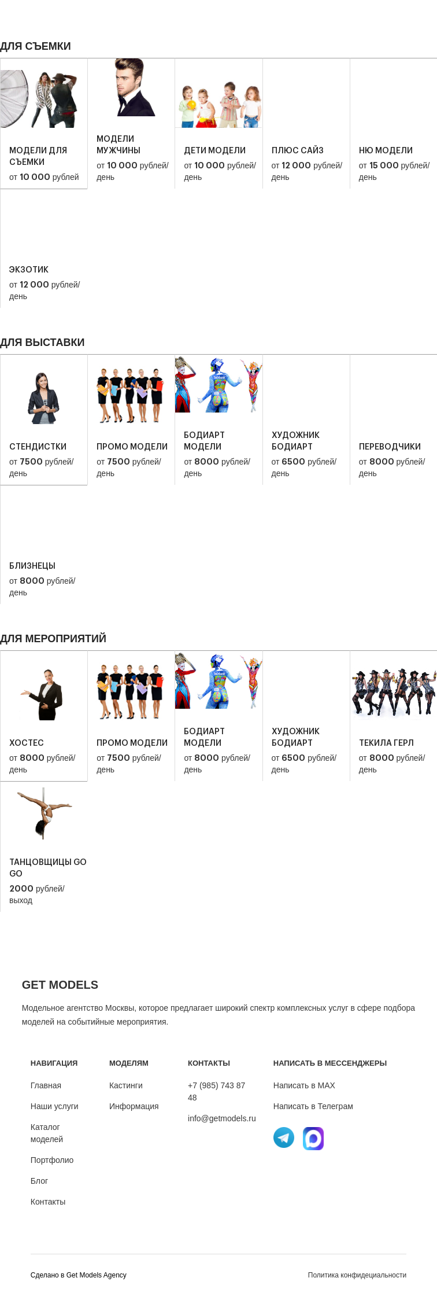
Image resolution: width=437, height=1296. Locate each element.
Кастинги (126, 1085)
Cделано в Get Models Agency (79, 1275)
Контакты (48, 1201)
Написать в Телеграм (313, 1106)
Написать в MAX (304, 1085)
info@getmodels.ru (222, 1118)
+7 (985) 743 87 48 (216, 1091)
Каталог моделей (47, 1133)
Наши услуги (55, 1106)
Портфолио (52, 1160)
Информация (134, 1106)
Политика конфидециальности (357, 1275)
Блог (39, 1180)
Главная (46, 1085)
